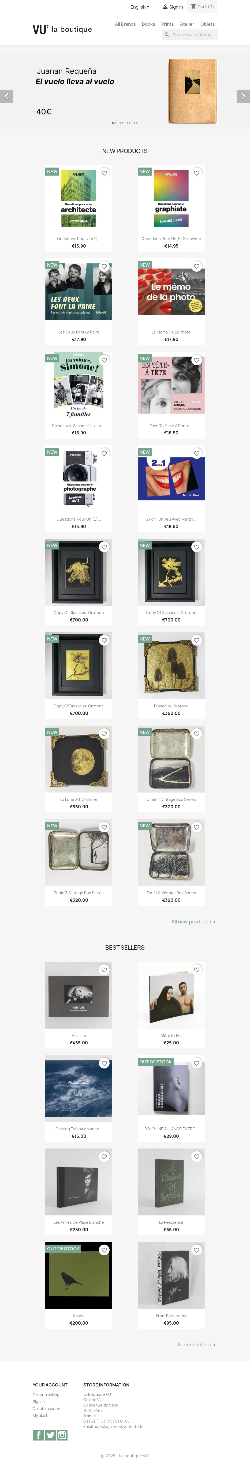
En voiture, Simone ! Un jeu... (79, 425)
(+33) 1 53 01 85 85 (113, 1421)
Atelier (187, 24)
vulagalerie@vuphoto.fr (121, 1426)
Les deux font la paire (78, 332)
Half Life (79, 1035)
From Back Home (171, 1315)
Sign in (39, 1401)
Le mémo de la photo (171, 332)
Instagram (62, 1435)
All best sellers (197, 1345)
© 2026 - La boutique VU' (125, 1456)
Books (148, 24)
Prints (167, 24)
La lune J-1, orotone (79, 799)
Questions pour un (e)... (79, 519)
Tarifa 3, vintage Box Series (79, 892)
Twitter (50, 1435)
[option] (125, 90)
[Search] (190, 34)
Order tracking (46, 1394)
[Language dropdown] (140, 7)
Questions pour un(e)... (79, 238)
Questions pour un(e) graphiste (171, 238)
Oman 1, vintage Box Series (171, 799)
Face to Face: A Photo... (171, 425)
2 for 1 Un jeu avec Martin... (171, 519)
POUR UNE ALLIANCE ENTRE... (171, 1128)
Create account (47, 1408)
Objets (207, 24)
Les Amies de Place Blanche (79, 1222)
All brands (125, 24)
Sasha (78, 1315)
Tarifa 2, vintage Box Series (171, 892)
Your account (50, 1385)
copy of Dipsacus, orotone (79, 612)
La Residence (171, 1222)
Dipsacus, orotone (171, 705)
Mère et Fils (171, 1035)
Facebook (38, 1435)
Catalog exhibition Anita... (78, 1128)
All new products (194, 922)
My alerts (41, 1415)
